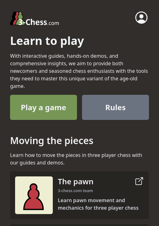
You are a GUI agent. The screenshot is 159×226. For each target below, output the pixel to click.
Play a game (43, 107)
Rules (115, 107)
